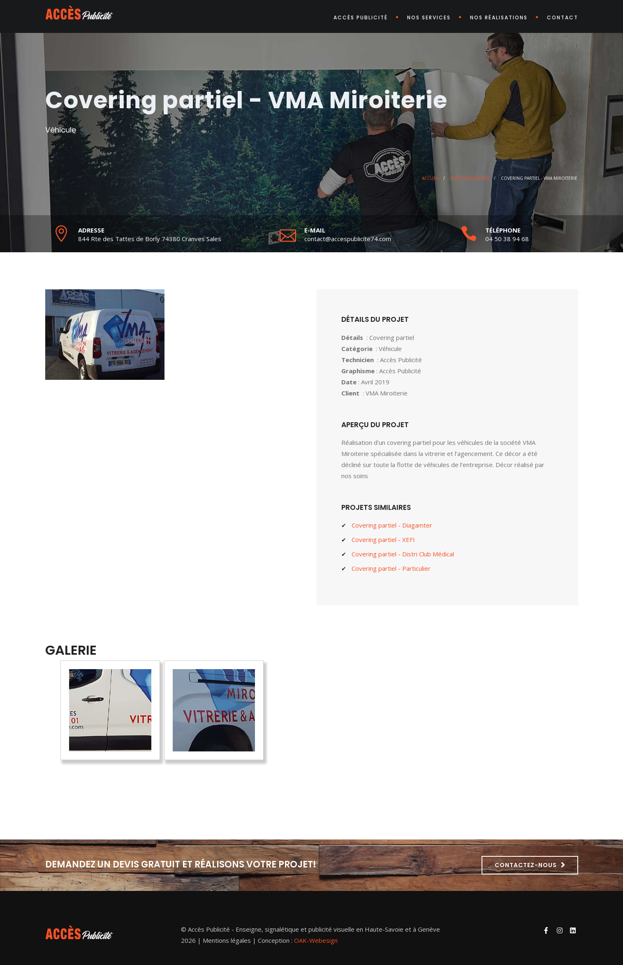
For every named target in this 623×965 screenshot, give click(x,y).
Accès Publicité (361, 17)
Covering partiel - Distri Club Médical (403, 554)
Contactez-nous (526, 865)
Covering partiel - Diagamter (392, 525)
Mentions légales (227, 940)
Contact (562, 17)
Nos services (429, 17)
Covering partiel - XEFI (383, 539)
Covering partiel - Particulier (391, 568)
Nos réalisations (499, 17)
